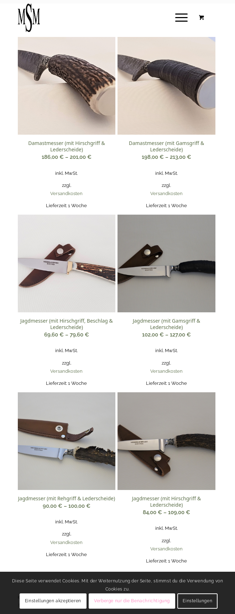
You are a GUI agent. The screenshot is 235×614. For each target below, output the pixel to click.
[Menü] (178, 18)
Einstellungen (197, 600)
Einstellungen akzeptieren (53, 600)
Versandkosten (66, 193)
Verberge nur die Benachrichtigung (132, 600)
